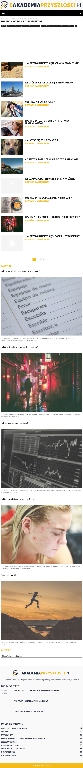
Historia (4, 732)
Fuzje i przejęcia (8, 752)
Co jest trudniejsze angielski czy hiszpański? (51, 159)
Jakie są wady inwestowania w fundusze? (20, 499)
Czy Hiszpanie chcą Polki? (40, 101)
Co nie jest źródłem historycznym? (28, 711)
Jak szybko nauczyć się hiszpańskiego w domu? (52, 63)
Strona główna (5, 18)
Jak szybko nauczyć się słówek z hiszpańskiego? (52, 236)
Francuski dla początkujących (50, 26)
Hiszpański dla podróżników (37, 67)
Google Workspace (8, 742)
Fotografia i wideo (34, 26)
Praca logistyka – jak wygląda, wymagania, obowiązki (36, 690)
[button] (80, 13)
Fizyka (4, 26)
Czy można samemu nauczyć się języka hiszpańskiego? (47, 122)
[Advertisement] (41, 43)
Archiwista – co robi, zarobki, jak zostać (31, 701)
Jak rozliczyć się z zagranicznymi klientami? (20, 271)
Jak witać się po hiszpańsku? (41, 140)
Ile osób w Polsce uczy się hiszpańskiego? (49, 82)
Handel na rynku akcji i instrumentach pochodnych (23, 739)
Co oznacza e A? (8, 575)
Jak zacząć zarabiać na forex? (14, 423)
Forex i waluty (7, 735)
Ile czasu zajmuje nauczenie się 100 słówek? (50, 178)
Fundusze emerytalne (10, 745)
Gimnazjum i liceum (67, 26)
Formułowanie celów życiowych (17, 26)
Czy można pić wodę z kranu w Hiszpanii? (48, 198)
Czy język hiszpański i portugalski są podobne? (52, 217)
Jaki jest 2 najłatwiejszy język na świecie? (19, 347)
